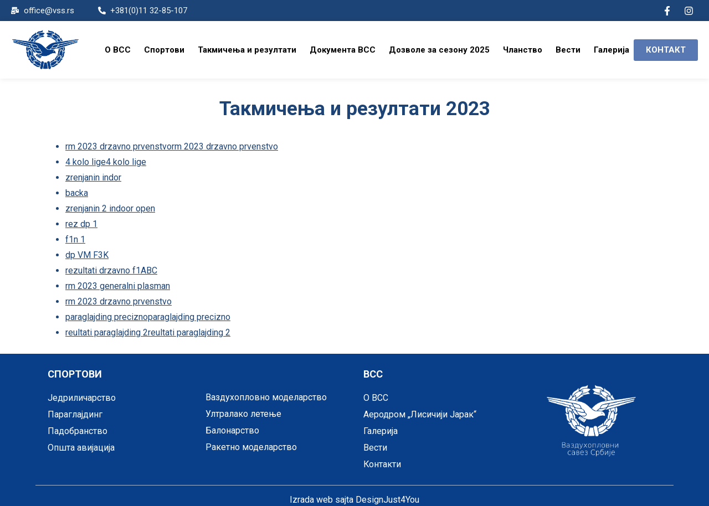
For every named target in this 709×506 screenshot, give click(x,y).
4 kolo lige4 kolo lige (105, 161)
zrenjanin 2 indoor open (110, 207)
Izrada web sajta (321, 494)
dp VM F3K (87, 251)
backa (76, 192)
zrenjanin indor (93, 176)
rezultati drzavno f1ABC (111, 267)
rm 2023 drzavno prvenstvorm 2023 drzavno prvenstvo (171, 146)
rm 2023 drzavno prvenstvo (118, 297)
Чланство (522, 50)
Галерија (611, 50)
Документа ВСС (343, 50)
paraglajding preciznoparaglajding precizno (147, 312)
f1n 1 (75, 236)
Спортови (164, 50)
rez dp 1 (81, 221)
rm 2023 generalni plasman (117, 282)
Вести (568, 50)
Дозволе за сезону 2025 (439, 50)
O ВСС (118, 50)
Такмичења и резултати (247, 50)
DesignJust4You (387, 494)
